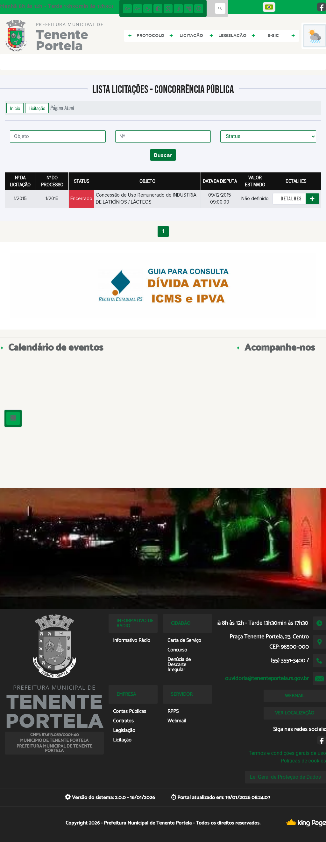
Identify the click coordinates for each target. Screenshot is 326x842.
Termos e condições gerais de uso (287, 753)
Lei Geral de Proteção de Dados (285, 777)
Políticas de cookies (303, 761)
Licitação (37, 108)
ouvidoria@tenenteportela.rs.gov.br (267, 678)
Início (15, 108)
